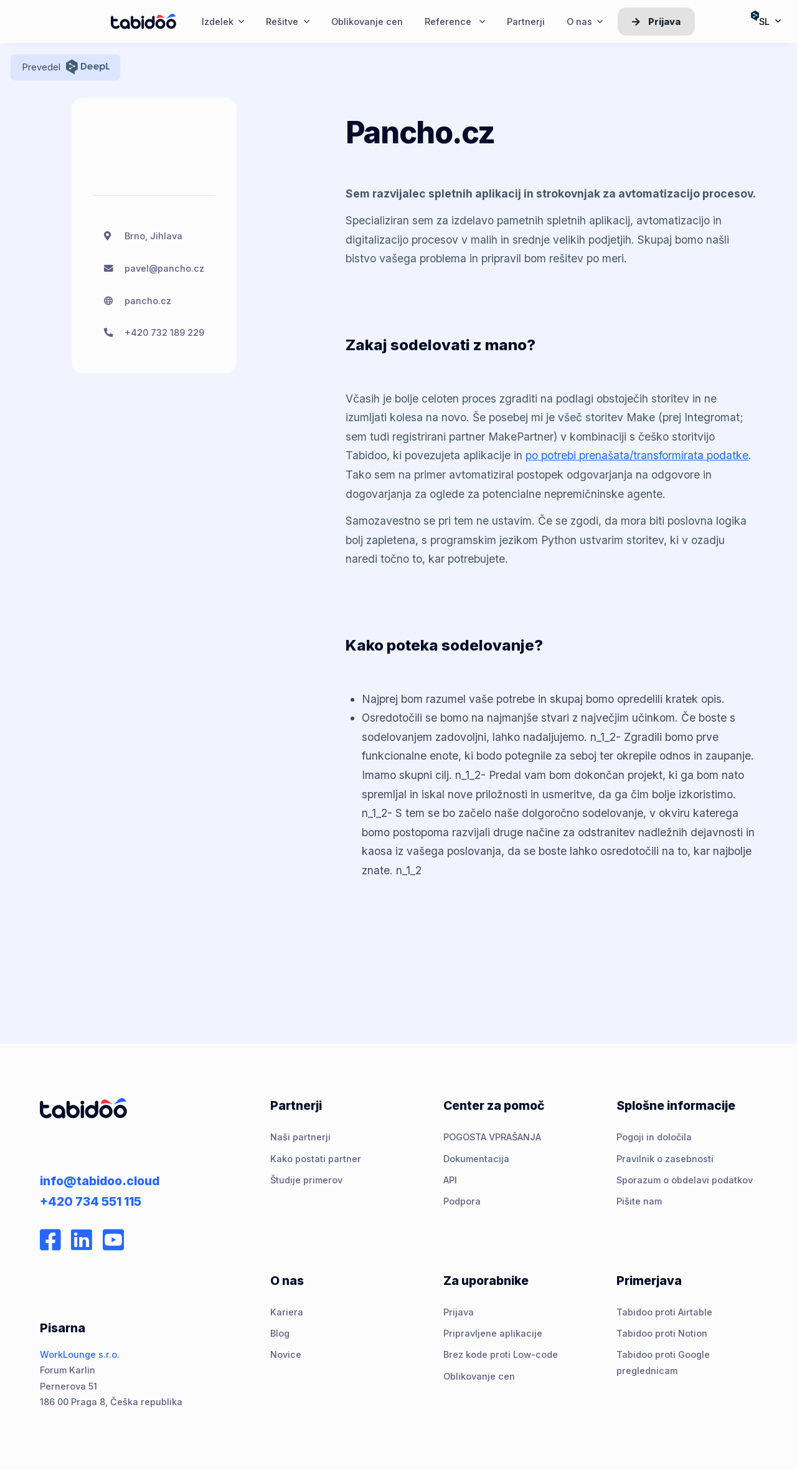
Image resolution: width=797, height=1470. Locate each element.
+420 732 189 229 (164, 332)
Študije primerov (306, 1180)
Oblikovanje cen (479, 1376)
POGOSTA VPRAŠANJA (492, 1137)
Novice (285, 1354)
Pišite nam (639, 1201)
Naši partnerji (300, 1137)
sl (766, 18)
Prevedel (66, 67)
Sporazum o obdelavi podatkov (684, 1180)
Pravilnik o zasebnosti (665, 1158)
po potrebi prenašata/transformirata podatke (637, 455)
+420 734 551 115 (90, 1201)
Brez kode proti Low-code (500, 1354)
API (450, 1180)
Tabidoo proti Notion (661, 1333)
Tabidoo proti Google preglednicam (663, 1362)
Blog (280, 1333)
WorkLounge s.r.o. (80, 1354)
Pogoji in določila (654, 1137)
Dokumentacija (476, 1158)
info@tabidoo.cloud (99, 1180)
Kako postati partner (315, 1158)
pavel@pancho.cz (164, 268)
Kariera (286, 1312)
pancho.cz (148, 300)
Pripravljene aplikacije (492, 1333)
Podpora (462, 1201)
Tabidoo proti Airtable (664, 1312)
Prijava (656, 21)
